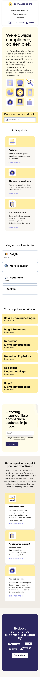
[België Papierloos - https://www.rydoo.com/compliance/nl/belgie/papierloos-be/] (20, 330)
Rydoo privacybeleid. (19, 439)
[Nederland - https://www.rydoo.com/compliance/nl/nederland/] (20, 278)
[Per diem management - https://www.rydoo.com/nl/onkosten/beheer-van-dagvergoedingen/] (20, 547)
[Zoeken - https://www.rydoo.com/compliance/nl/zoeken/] (20, 290)
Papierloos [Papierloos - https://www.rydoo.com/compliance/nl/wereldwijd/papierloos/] (20, 18)
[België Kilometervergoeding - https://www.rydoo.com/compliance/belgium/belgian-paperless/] (20, 386)
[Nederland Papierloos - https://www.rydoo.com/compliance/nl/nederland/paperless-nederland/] (20, 357)
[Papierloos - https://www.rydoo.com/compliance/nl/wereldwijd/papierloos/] (20, 151)
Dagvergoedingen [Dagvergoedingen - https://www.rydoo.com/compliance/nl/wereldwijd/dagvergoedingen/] (20, 14)
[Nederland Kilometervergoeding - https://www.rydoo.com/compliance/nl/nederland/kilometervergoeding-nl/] (20, 344)
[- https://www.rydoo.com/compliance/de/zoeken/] (10, 24)
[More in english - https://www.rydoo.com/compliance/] (20, 267)
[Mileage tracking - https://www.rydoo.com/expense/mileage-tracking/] (20, 583)
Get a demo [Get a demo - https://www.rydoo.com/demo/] (20, 655)
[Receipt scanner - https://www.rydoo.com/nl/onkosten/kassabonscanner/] (20, 511)
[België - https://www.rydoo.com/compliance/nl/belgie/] (20, 255)
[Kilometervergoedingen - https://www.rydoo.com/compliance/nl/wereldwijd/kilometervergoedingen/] (20, 182)
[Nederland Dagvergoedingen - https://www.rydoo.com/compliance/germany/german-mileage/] (20, 370)
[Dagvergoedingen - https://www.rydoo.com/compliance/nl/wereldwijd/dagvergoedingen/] (20, 215)
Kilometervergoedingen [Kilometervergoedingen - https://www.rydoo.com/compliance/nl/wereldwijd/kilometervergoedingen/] (20, 10)
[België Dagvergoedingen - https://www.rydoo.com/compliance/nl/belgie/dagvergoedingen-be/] (20, 319)
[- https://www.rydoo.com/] (26, 24)
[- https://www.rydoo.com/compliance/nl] (20, 6)
